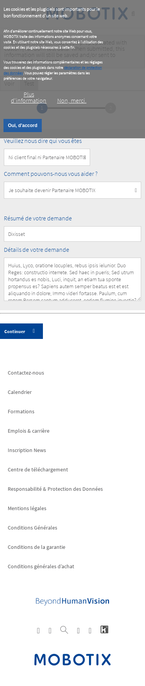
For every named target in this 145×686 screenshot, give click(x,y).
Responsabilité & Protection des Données (55, 488)
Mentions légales (27, 508)
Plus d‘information (28, 97)
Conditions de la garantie (36, 546)
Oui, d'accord (22, 125)
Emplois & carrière (28, 430)
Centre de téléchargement (38, 469)
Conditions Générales (32, 527)
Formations (21, 411)
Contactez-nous (26, 372)
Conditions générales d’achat (41, 566)
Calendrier (20, 392)
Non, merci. (72, 100)
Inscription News (27, 450)
